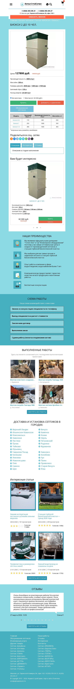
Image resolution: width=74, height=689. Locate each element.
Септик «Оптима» (17, 648)
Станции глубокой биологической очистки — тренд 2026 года (49, 516)
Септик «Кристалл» (46, 664)
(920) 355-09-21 (29, 11)
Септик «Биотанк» (17, 656)
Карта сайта (48, 679)
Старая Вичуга (48, 466)
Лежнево (17, 457)
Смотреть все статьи (37, 578)
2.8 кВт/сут (26, 93)
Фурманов (46, 446)
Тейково (17, 446)
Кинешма (17, 455)
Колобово (45, 455)
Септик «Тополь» (17, 669)
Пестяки (16, 441)
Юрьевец (17, 449)
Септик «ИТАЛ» (44, 666)
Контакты (42, 643)
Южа (43, 469)
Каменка (45, 432)
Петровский (46, 441)
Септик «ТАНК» (16, 654)
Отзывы (41, 638)
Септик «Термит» (17, 666)
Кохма (44, 435)
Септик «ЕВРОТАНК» (46, 661)
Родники (45, 443)
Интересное (43, 641)
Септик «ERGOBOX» (46, 646)
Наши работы (43, 636)
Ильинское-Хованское (23, 432)
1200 (35, 86)
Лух (42, 457)
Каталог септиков (26, 20)
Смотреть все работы (37, 412)
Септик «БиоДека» (18, 646)
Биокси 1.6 (16, 127)
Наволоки (17, 438)
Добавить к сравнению (50, 103)
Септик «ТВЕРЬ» (44, 651)
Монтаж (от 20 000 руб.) (33, 98)
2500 (27, 86)
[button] (33, 227)
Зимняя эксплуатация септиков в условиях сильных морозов (22, 516)
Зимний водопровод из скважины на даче (48, 565)
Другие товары (16, 643)
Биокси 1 (16, 124)
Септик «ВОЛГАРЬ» (46, 659)
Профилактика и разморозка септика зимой (22, 565)
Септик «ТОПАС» (45, 654)
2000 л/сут (30, 79)
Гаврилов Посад (20, 452)
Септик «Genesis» (17, 651)
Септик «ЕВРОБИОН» (19, 659)
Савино (16, 466)
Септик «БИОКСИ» (42, 20)
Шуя (15, 469)
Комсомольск (19, 435)
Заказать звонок (37, 17)
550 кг (20, 83)
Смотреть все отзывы (37, 626)
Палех (43, 460)
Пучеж (15, 443)
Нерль (44, 438)
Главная (13, 20)
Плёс (15, 463)
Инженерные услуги (18, 641)
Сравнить (50, 222)
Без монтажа (16, 98)
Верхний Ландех (20, 429)
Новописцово (19, 460)
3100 (42, 86)
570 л (24, 89)
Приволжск (46, 463)
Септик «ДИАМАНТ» (18, 664)
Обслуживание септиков (22, 109)
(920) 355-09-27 (45, 11)
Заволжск (45, 452)
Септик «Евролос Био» (47, 648)
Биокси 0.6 (16, 120)
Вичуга (44, 429)
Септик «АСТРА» (17, 661)
